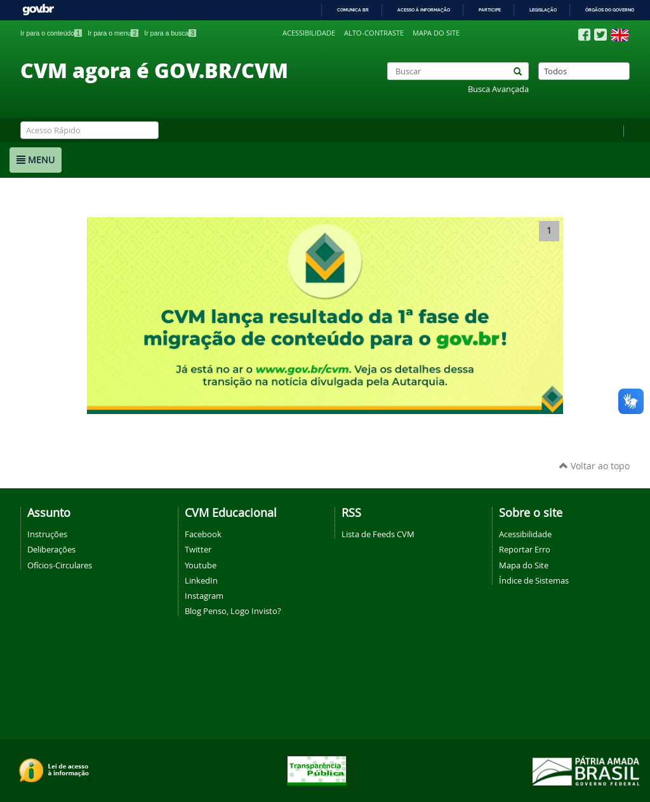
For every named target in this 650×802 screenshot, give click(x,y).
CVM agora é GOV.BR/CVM (154, 69)
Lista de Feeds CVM (378, 534)
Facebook (203, 534)
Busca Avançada (498, 89)
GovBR (38, 10)
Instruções (47, 534)
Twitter (198, 549)
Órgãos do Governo (609, 10)
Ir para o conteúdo (51, 33)
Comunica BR (353, 10)
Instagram (204, 595)
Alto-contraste (374, 33)
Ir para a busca (170, 33)
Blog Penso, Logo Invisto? (233, 611)
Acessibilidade (308, 33)
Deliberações (51, 549)
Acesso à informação (423, 10)
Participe (490, 10)
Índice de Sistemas (534, 580)
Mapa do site (436, 33)
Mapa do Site (523, 565)
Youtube (200, 565)
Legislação (543, 10)
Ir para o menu (113, 33)
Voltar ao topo (594, 466)
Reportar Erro (524, 549)
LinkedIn (201, 580)
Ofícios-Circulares (59, 565)
